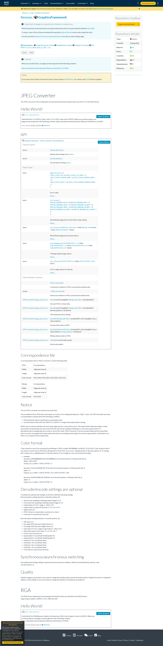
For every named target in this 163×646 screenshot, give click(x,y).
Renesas (25, 13)
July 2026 (91, 28)
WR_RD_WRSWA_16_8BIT (81, 205)
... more (48, 47)
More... (71, 154)
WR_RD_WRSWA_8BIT (79, 202)
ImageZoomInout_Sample (44, 45)
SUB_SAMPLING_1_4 (79, 245)
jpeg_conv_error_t (56, 173)
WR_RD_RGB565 (62, 230)
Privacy (125, 640)
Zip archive (66, 32)
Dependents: (27, 45)
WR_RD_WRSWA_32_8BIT (81, 207)
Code (46, 3)
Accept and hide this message (13, 642)
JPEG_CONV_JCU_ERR (74, 175)
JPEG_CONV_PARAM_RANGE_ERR (81, 182)
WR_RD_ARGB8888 (89, 227)
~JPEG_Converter (56, 291)
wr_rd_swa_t (54, 200)
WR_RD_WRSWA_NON (59, 202)
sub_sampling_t (55, 243)
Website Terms (117, 640)
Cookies (132, 640)
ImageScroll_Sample (81, 45)
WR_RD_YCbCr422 (69, 227)
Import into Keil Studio (127, 24)
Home (24, 52)
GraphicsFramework (42, 13)
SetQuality (54, 340)
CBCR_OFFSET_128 (86, 261)
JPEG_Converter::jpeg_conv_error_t (35, 300)
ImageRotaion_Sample (64, 45)
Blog (92, 3)
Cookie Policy (16, 635)
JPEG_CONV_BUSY (57, 182)
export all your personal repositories (49, 36)
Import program (103, 116)
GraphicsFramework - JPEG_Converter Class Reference (44, 141)
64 (132, 47)
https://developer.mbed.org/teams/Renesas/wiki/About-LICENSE (45, 68)
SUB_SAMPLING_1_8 (58, 248)
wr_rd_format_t (55, 227)
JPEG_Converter (56, 283)
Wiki (31, 52)
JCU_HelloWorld (31, 115)
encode (53, 319)
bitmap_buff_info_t (57, 150)
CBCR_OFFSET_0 (67, 261)
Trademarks (139, 640)
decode (53, 300)
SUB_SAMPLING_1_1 (70, 243)
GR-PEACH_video (70, 79)
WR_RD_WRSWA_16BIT (59, 205)
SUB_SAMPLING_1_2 (58, 245)
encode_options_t (56, 158)
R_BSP (88, 79)
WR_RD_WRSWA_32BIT (59, 207)
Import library (104, 142)
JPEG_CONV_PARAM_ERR (84, 177)
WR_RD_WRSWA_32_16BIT (60, 209)
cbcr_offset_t (55, 261)
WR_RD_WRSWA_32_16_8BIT (84, 209)
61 (132, 68)
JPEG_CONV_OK (56, 175)
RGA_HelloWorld (31, 612)
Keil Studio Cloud (148, 3)
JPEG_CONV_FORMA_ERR (60, 177)
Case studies (70, 3)
